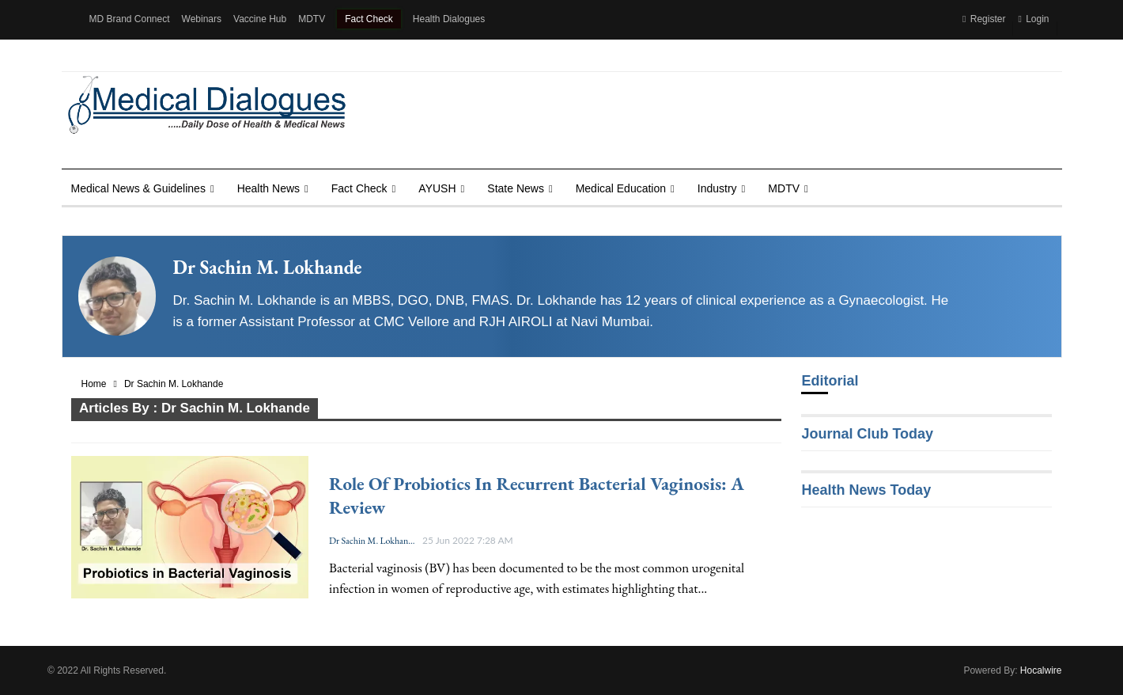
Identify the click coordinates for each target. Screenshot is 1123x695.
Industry (717, 188)
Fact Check (369, 19)
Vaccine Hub (259, 19)
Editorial (829, 381)
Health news (268, 188)
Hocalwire (1041, 670)
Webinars (201, 19)
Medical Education (621, 188)
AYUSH (437, 188)
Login (1033, 19)
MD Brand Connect (129, 19)
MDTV (311, 19)
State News (515, 188)
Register (983, 19)
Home (94, 383)
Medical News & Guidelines (138, 188)
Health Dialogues (449, 19)
